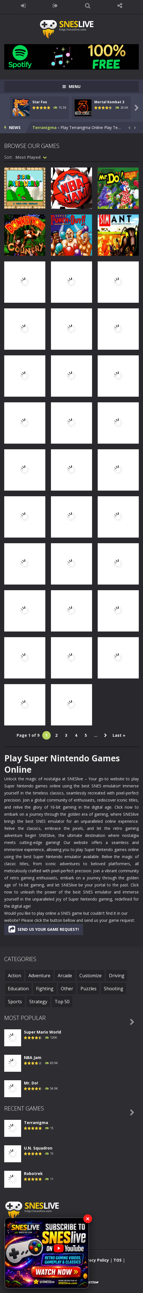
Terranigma (44, 127)
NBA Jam (32, 1057)
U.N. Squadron (38, 1148)
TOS (117, 1260)
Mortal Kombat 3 (109, 102)
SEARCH (87, 5)
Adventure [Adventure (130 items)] (39, 975)
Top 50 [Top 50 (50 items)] (62, 1001)
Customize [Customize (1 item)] (90, 975)
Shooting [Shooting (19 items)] (113, 988)
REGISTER (55, 5)
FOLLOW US (120, 5)
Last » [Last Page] (119, 735)
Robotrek (33, 1173)
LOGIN (23, 5)
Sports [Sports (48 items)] (15, 1001)
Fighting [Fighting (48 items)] (44, 988)
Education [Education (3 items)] (18, 988)
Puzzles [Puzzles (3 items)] (89, 988)
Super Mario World (42, 1032)
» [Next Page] (105, 735)
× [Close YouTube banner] (88, 1218)
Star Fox (39, 102)
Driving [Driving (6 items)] (116, 975)
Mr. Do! (31, 1083)
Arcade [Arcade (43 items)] (65, 975)
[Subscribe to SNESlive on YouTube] (47, 1252)
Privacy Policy (95, 1260)
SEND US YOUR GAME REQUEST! (43, 929)
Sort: (8, 157)
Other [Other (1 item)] (67, 988)
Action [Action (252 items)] (14, 975)
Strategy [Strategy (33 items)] (38, 1001)
